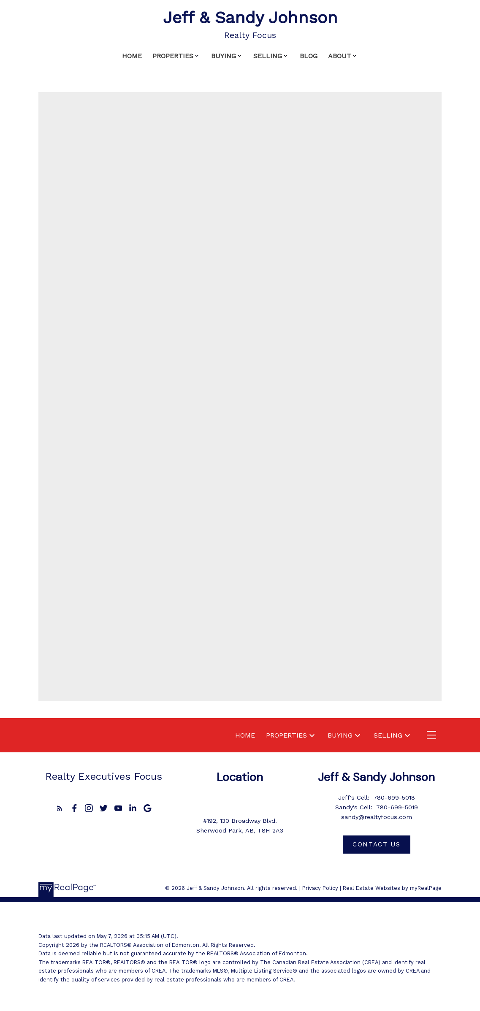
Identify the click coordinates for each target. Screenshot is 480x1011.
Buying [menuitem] (223, 56)
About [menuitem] (339, 56)
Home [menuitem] (132, 56)
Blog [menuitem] (308, 56)
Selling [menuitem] (267, 56)
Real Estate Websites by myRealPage (392, 888)
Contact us (376, 844)
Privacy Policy (320, 888)
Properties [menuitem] (172, 56)
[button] (60, 808)
